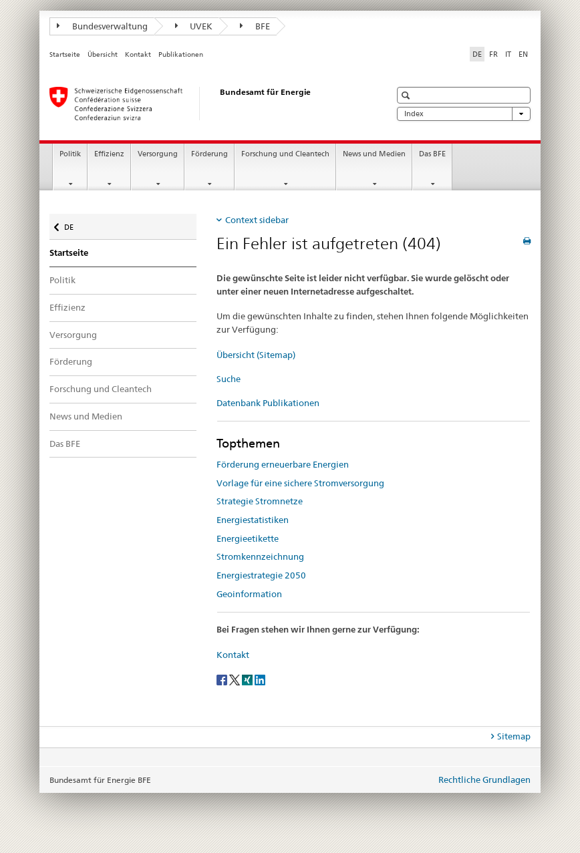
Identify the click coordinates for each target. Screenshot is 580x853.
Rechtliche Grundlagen (484, 779)
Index (463, 114)
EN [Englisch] (523, 54)
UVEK (194, 26)
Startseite (64, 54)
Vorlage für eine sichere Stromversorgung (300, 483)
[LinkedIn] (260, 679)
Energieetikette (247, 538)
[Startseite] (206, 103)
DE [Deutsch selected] (477, 54)
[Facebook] (222, 679)
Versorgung (158, 154)
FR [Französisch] (493, 54)
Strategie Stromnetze (259, 501)
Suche (228, 378)
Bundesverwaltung (102, 26)
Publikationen (180, 54)
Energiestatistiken (252, 519)
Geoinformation (249, 593)
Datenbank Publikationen (267, 402)
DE (75, 224)
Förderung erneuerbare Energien (282, 464)
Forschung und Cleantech (285, 154)
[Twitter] (235, 679)
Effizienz (109, 154)
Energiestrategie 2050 (261, 575)
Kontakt (138, 54)
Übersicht (103, 54)
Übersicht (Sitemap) (255, 354)
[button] (407, 95)
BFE (255, 26)
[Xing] (248, 679)
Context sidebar (257, 219)
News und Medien (374, 154)
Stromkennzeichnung (260, 556)
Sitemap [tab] (514, 736)
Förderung (209, 154)
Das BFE (432, 154)
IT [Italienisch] (508, 54)
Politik (70, 154)
